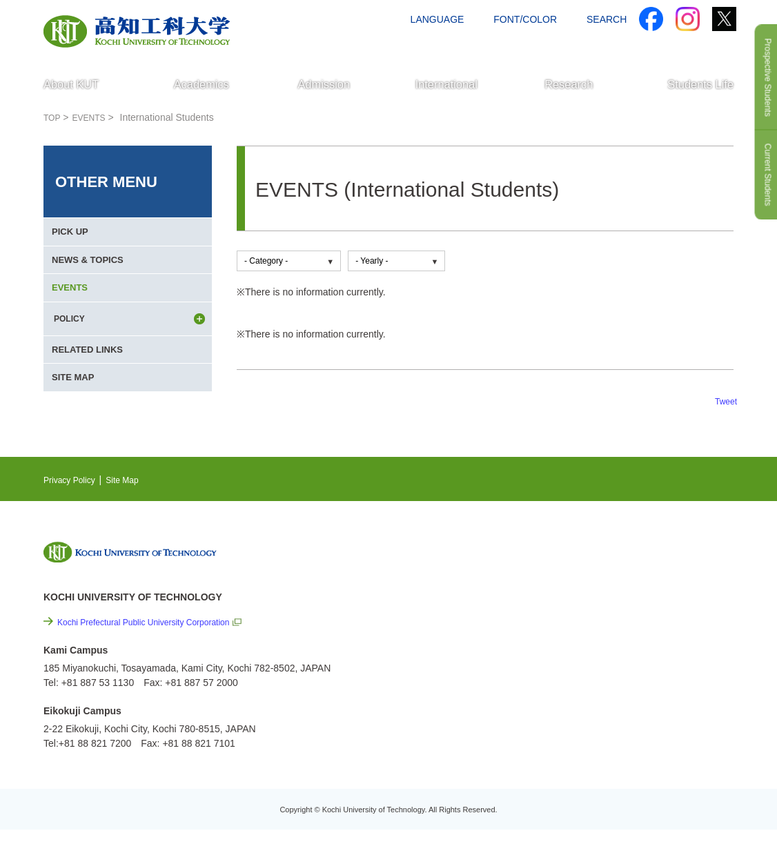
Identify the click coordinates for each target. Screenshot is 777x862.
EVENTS (72, 311)
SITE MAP (76, 423)
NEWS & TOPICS (91, 274)
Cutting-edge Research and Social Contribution (643, 637)
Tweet (724, 400)
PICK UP (72, 236)
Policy (617, 740)
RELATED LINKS (91, 385)
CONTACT (706, 46)
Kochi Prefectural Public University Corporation (157, 654)
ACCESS (645, 46)
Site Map (134, 512)
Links (595, 666)
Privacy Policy (73, 512)
